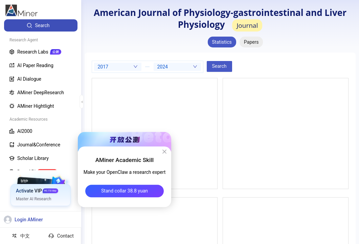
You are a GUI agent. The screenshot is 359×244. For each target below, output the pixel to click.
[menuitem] (40, 25)
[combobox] (117, 67)
